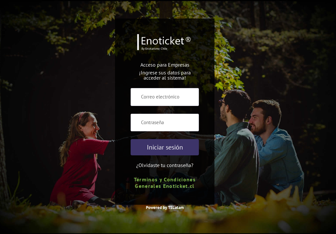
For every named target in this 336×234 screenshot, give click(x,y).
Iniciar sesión (165, 147)
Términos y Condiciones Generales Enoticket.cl (165, 182)
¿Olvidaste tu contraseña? (164, 165)
